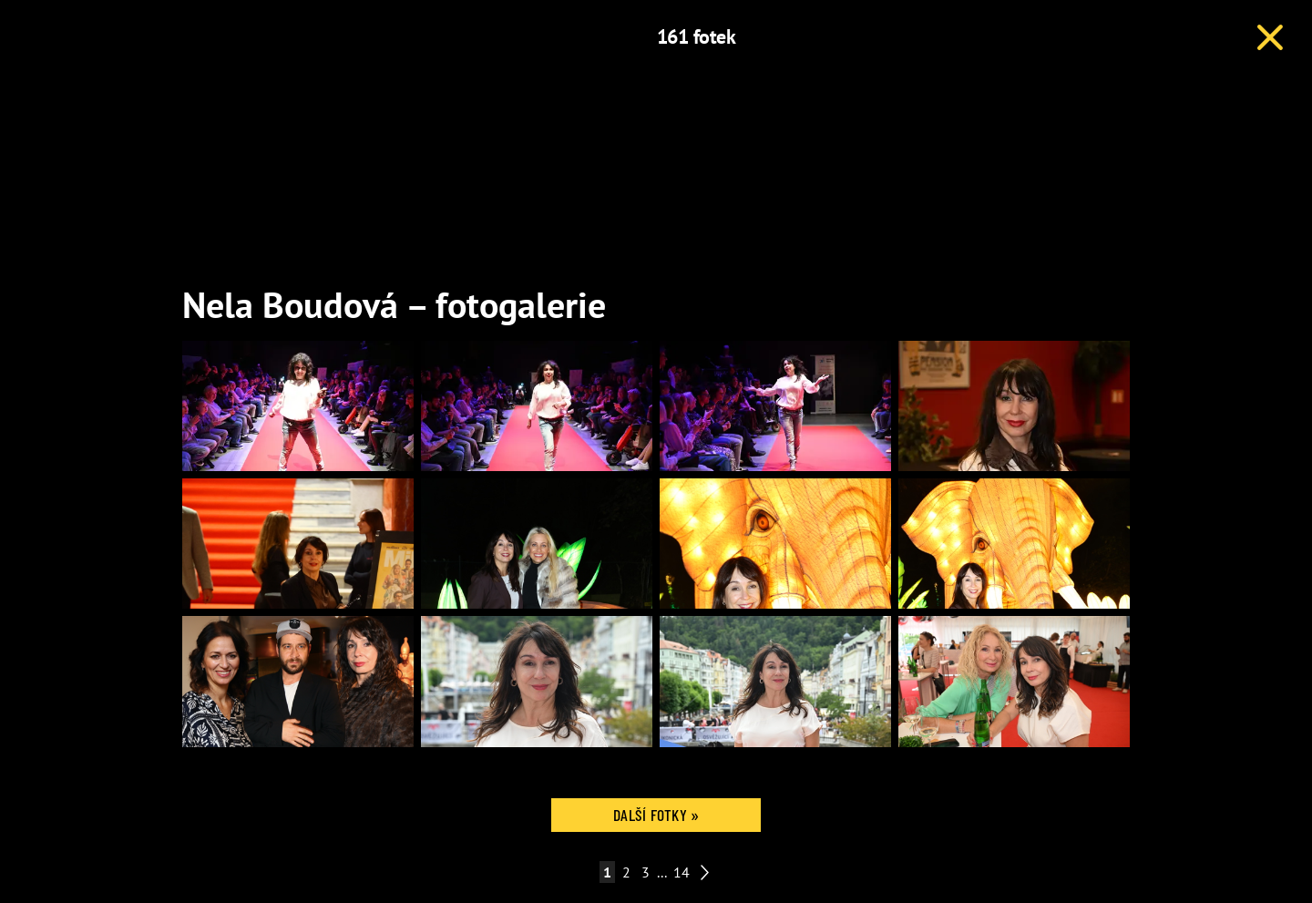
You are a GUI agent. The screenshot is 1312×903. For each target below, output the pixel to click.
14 (681, 872)
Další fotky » (656, 815)
